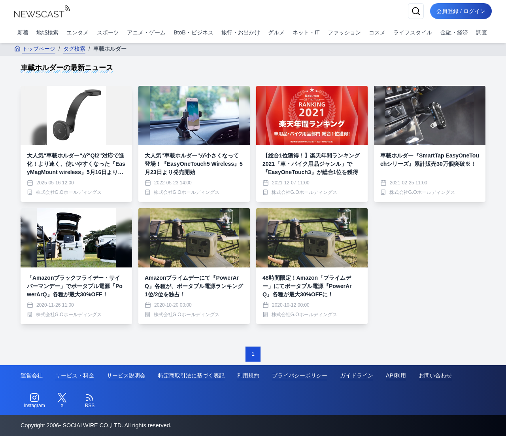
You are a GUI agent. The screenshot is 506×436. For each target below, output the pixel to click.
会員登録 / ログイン (460, 11)
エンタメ (77, 32)
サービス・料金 (74, 375)
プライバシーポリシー (299, 375)
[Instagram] (34, 401)
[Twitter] (62, 401)
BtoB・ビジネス (193, 32)
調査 (481, 32)
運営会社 (32, 375)
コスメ (377, 32)
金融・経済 (454, 32)
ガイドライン (356, 375)
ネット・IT (306, 32)
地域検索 (47, 32)
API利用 (396, 375)
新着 (22, 32)
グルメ (276, 32)
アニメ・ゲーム (146, 32)
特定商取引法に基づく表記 (191, 375)
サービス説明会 (126, 375)
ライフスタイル (412, 32)
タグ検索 (74, 48)
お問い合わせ (435, 375)
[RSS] (90, 401)
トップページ (34, 48)
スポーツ (108, 32)
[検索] (416, 11)
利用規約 (248, 375)
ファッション (344, 32)
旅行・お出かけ (240, 32)
